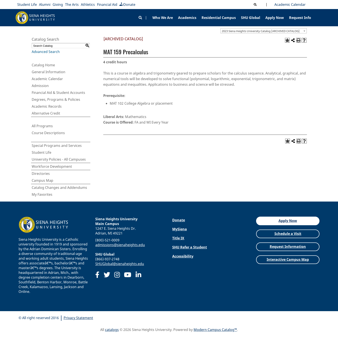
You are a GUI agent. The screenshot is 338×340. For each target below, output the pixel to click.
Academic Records (47, 106)
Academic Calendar (289, 4)
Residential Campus (219, 17)
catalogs (112, 329)
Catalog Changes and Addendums (59, 187)
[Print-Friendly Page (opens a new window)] (298, 40)
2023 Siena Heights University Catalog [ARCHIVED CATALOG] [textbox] (261, 31)
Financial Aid (107, 4)
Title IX (178, 238)
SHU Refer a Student (189, 247)
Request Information (288, 246)
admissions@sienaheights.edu (120, 244)
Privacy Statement (78, 317)
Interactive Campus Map (288, 259)
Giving (58, 4)
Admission (40, 85)
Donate (127, 4)
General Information (48, 72)
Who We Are (162, 17)
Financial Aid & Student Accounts (58, 92)
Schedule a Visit (287, 233)
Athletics (88, 4)
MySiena (179, 229)
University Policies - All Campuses (59, 159)
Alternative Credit (46, 113)
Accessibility (182, 256)
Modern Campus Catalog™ (215, 329)
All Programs (42, 126)
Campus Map (42, 180)
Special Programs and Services (57, 145)
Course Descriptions (48, 132)
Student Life (27, 4)
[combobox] (264, 30)
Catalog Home (43, 65)
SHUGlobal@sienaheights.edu (119, 263)
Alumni (44, 4)
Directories (41, 173)
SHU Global (250, 17)
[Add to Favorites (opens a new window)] (287, 40)
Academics (187, 17)
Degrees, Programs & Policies (56, 99)
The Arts (72, 4)
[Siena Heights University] (35, 17)
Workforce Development (52, 166)
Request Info (300, 17)
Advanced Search (46, 51)
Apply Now (274, 17)
